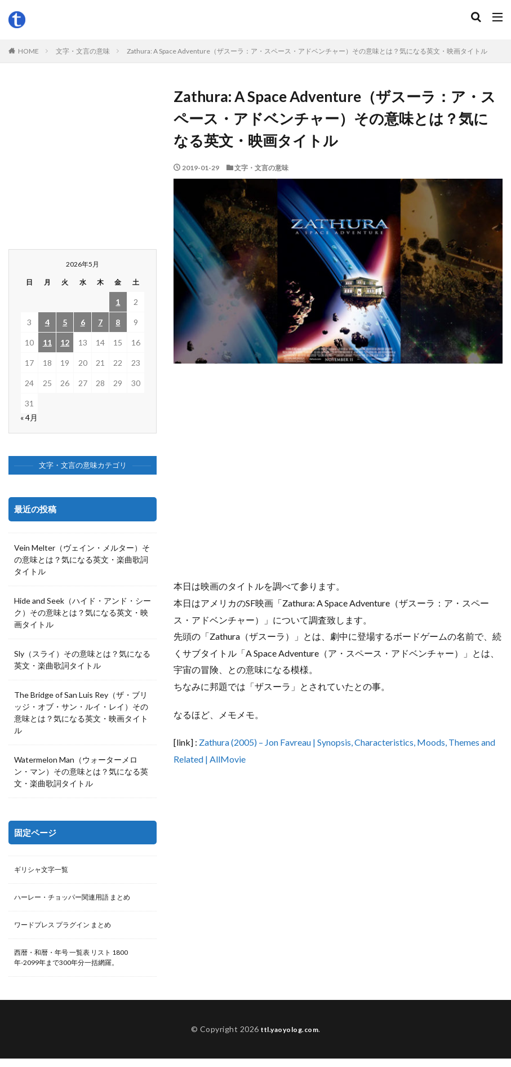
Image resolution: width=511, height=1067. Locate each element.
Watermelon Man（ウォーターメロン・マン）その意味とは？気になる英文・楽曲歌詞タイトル (81, 771)
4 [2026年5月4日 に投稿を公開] (47, 322)
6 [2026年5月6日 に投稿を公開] (83, 322)
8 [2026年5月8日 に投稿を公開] (117, 322)
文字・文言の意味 (83, 51)
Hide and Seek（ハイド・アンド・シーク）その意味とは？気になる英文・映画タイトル (82, 612)
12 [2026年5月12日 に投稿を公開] (64, 342)
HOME (28, 51)
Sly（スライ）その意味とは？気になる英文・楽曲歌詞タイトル (82, 659)
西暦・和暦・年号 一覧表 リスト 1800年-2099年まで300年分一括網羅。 (81, 964)
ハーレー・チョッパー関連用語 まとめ (82, 900)
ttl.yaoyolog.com (289, 1037)
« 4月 (29, 417)
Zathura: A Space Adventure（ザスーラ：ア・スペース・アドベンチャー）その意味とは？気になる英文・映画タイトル (307, 51)
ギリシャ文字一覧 (45, 870)
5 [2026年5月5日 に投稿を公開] (65, 322)
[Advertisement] (338, 476)
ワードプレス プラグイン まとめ (71, 929)
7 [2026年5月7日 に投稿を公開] (100, 322)
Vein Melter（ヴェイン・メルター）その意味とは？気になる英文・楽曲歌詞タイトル (82, 559)
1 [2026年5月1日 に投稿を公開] (117, 302)
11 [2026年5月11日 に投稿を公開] (47, 342)
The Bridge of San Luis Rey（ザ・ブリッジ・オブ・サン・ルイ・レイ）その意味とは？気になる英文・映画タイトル (81, 712)
